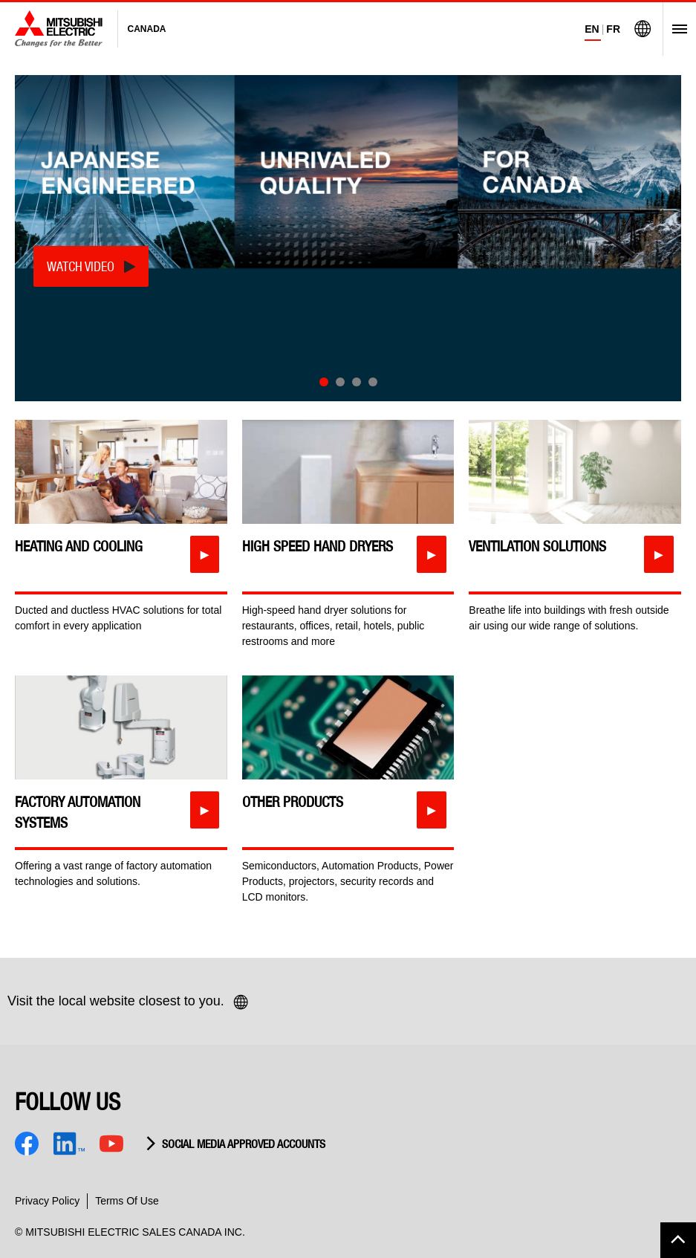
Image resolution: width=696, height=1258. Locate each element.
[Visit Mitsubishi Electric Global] (642, 29)
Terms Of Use (127, 1201)
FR (613, 29)
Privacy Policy (47, 1201)
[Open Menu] (675, 29)
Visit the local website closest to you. (128, 1002)
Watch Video (80, 266)
